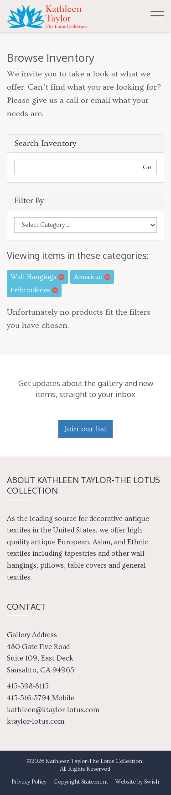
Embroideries (34, 290)
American (92, 277)
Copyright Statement (80, 782)
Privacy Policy (29, 782)
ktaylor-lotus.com (35, 721)
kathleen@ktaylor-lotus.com (53, 710)
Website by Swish (137, 782)
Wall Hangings (37, 277)
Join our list (85, 429)
